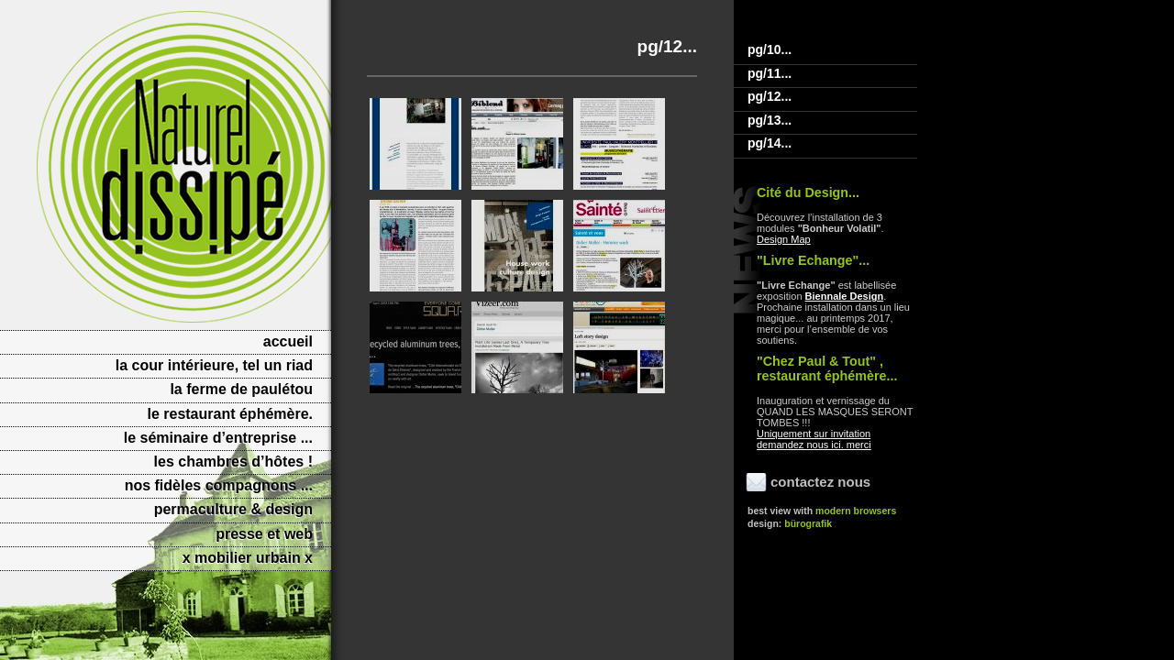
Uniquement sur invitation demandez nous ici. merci (814, 439)
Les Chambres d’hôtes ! (233, 461)
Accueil (288, 341)
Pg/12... (770, 96)
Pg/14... (770, 143)
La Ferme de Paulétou (241, 389)
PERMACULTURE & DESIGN (233, 509)
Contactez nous (820, 482)
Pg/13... (770, 120)
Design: (790, 523)
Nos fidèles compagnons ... (219, 485)
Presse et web (264, 534)
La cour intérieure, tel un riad (214, 365)
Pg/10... (770, 49)
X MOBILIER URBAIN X (248, 558)
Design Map (784, 239)
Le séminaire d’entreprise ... (218, 438)
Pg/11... (770, 73)
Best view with (822, 510)
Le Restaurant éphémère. (230, 414)
